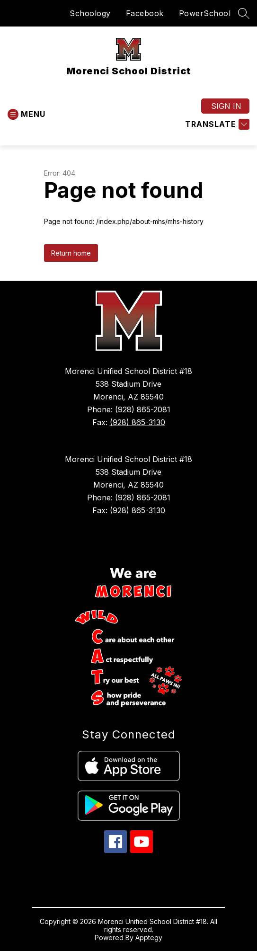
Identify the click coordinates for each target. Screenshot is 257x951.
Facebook (145, 13)
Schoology (90, 13)
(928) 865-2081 (142, 409)
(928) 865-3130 (137, 422)
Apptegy (148, 937)
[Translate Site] (216, 124)
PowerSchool (205, 13)
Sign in (226, 106)
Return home (71, 253)
